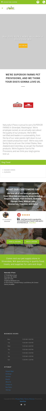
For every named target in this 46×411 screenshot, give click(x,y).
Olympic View (17, 201)
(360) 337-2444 (8, 279)
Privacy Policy (20, 399)
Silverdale (13, 196)
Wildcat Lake (29, 201)
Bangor (16, 199)
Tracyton (23, 204)
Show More (32, 222)
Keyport (8, 199)
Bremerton (13, 204)
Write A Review (31, 241)
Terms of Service (29, 399)
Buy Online (23, 45)
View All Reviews (15, 241)
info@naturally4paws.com (11, 280)
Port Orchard (26, 199)
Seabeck (37, 199)
